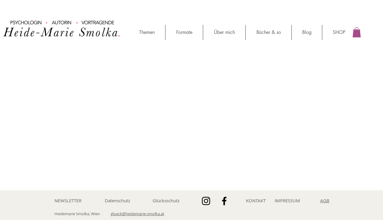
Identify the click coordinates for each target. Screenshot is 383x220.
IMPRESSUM (287, 200)
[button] (356, 32)
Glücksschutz (166, 200)
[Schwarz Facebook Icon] (224, 200)
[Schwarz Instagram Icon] (206, 200)
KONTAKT (256, 200)
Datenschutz (117, 200)
